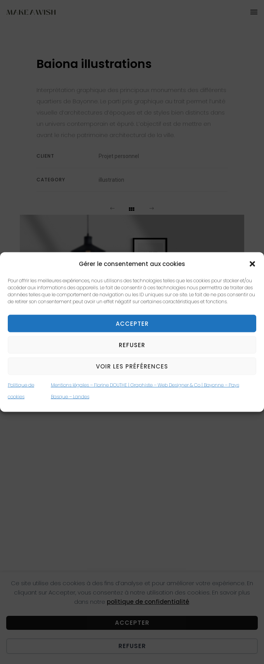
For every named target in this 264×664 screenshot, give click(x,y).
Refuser (132, 345)
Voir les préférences (132, 366)
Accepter (132, 323)
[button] (252, 264)
